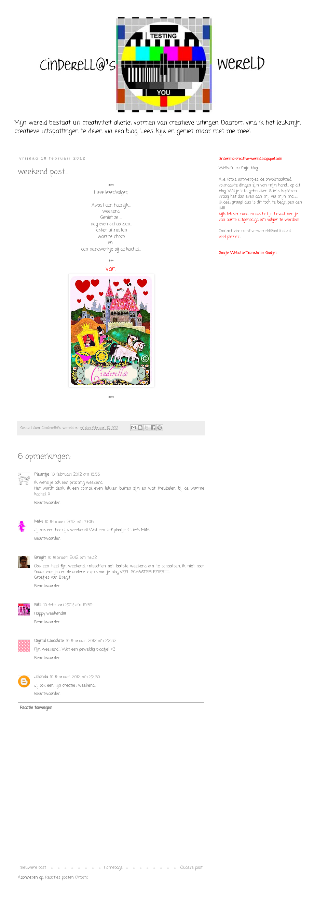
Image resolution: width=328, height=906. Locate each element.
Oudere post (191, 868)
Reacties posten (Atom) (66, 878)
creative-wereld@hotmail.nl (266, 231)
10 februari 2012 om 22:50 (75, 677)
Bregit (40, 558)
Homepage (113, 868)
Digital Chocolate (49, 641)
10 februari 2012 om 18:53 (75, 475)
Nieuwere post (32, 868)
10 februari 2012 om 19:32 (72, 558)
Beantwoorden (47, 503)
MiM (38, 522)
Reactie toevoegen (36, 708)
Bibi (37, 605)
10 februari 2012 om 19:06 (69, 522)
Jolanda (41, 677)
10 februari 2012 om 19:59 (68, 605)
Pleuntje (41, 475)
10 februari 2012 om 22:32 (91, 641)
